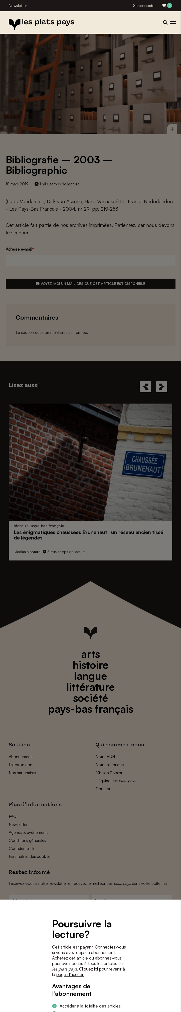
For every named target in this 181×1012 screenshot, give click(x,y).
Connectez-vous (110, 947)
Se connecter (144, 5)
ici (96, 969)
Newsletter (18, 5)
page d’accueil (70, 974)
